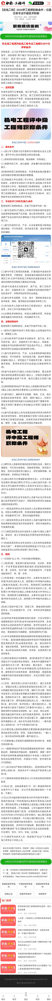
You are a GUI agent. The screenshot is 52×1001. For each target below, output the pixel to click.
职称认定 (9, 894)
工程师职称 (31, 142)
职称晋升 (43, 894)
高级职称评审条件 (42, 885)
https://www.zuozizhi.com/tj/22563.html (31, 876)
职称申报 (45, 43)
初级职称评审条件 (9, 885)
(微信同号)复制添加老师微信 (26, 36)
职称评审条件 (26, 894)
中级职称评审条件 (26, 885)
